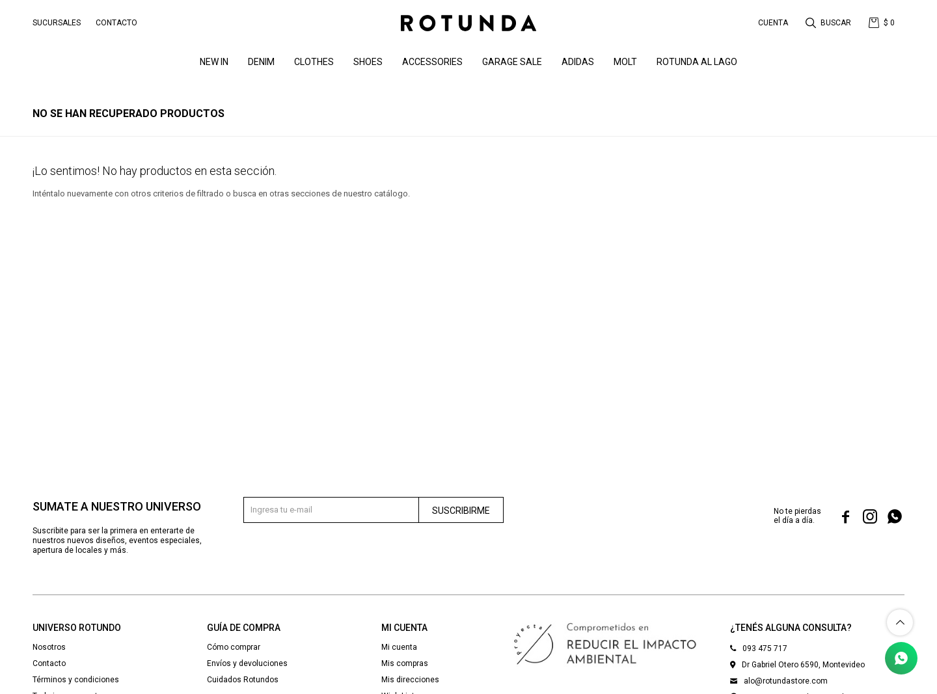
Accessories (432, 62)
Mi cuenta (399, 647)
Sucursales (57, 22)
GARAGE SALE (512, 62)
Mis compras (404, 663)
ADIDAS (578, 62)
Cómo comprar (233, 647)
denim (261, 62)
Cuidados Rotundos (242, 679)
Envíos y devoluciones (247, 663)
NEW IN (214, 62)
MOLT (625, 62)
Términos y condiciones (76, 679)
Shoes (368, 62)
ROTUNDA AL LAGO (697, 62)
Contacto (116, 22)
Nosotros (49, 647)
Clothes (314, 62)
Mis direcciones (410, 679)
